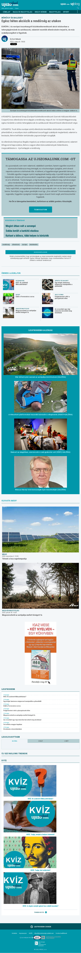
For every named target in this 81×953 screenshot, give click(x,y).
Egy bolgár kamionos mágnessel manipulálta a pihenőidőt (63, 284)
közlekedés (33, 244)
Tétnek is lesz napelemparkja (14, 558)
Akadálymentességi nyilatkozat (44, 933)
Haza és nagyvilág (22, 12)
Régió (4, 554)
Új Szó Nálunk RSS (26, 937)
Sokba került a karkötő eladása (22, 231)
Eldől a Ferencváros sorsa (25, 297)
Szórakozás (20, 280)
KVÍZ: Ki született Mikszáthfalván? (22, 283)
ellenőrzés (15, 244)
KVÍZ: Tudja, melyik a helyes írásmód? (41, 834)
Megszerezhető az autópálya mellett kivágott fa (26, 311)
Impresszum (23, 933)
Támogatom (40, 209)
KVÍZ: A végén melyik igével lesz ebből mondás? (40, 906)
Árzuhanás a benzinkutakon (12, 729)
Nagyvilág (55, 12)
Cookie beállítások (61, 933)
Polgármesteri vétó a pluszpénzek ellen (62, 297)
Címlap (6, 12)
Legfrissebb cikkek (40, 927)
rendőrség (6, 244)
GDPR (30, 933)
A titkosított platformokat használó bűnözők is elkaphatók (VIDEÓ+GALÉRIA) (41, 414)
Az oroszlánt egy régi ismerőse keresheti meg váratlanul (63, 311)
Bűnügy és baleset (12, 17)
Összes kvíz (40, 912)
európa (24, 244)
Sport (66, 12)
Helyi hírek (41, 12)
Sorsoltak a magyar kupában (12, 724)
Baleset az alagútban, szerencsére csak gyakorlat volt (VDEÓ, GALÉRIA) (40, 452)
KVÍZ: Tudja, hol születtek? (40, 870)
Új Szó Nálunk (15, 39)
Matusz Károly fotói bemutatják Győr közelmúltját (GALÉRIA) (40, 490)
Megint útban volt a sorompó (21, 226)
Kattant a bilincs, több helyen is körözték (27, 235)
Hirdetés (14, 933)
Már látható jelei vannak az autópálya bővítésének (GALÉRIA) (40, 377)
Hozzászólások (40, 252)
